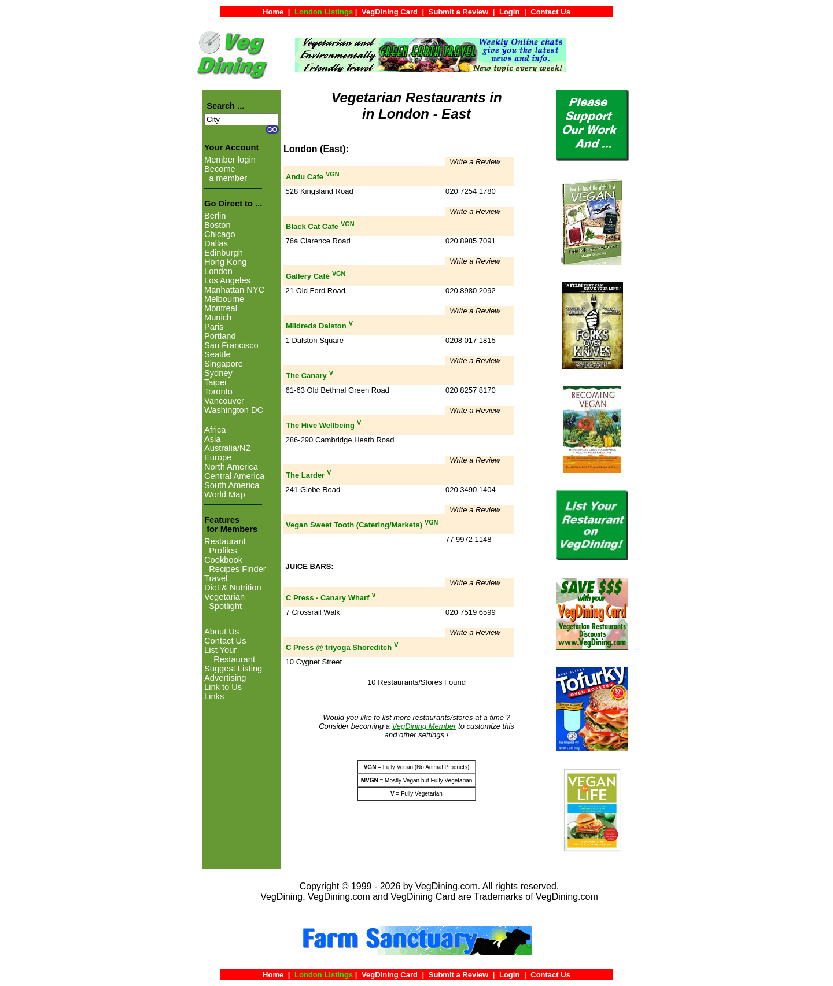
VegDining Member (424, 726)
